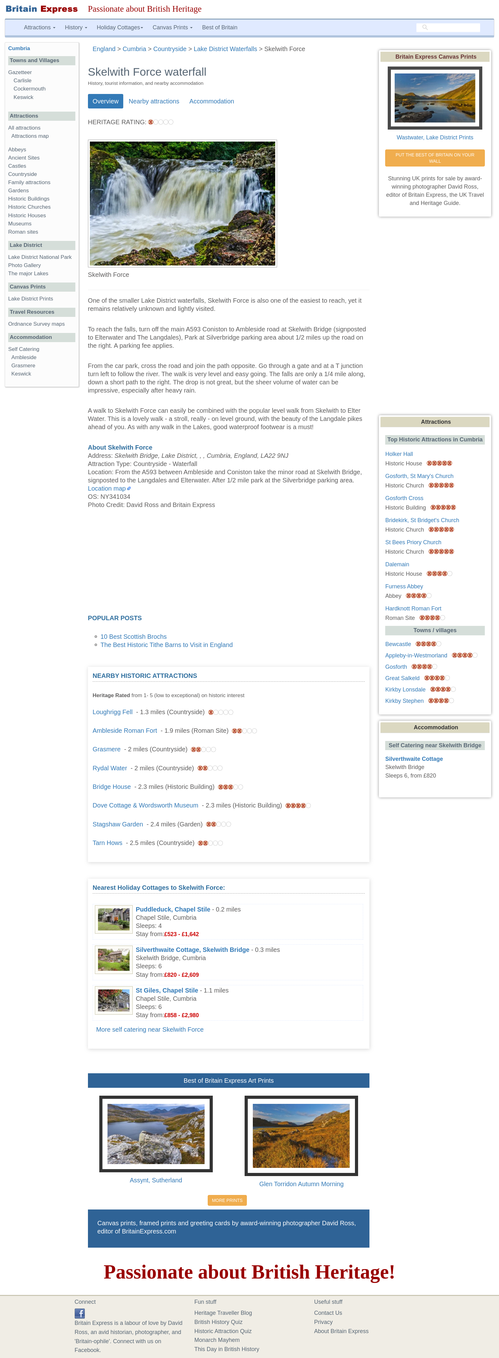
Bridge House (112, 786)
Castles (17, 166)
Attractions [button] (39, 27)
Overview (106, 101)
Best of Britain (219, 27)
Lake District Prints (30, 299)
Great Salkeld (402, 678)
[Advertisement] (228, 563)
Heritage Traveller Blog (223, 1313)
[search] (448, 27)
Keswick (23, 97)
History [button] (76, 27)
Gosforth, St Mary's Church (419, 476)
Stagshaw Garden (118, 824)
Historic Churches (29, 207)
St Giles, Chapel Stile (167, 990)
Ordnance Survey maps (36, 324)
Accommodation (211, 101)
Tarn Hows (107, 842)
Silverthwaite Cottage (414, 759)
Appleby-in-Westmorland (416, 655)
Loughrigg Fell (113, 711)
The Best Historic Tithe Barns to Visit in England (167, 644)
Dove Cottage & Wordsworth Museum (145, 805)
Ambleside (24, 357)
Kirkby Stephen (404, 701)
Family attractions (29, 182)
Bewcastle (398, 644)
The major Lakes (28, 274)
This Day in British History (226, 1349)
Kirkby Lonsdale (405, 689)
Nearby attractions (154, 101)
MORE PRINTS (227, 1200)
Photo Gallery (24, 265)
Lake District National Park (40, 257)
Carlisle (23, 81)
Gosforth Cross (404, 498)
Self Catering (23, 349)
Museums (20, 224)
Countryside (22, 174)
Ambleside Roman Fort (125, 730)
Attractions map (30, 136)
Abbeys (17, 150)
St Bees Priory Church (413, 542)
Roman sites (23, 232)
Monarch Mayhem (217, 1340)
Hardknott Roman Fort (413, 608)
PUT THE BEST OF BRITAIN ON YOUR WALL (436, 158)
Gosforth (396, 667)
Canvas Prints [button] (173, 27)
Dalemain (397, 564)
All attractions (24, 128)
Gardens (18, 191)
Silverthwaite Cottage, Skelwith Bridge (193, 949)
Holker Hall (399, 454)
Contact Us (328, 1313)
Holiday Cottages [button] (120, 27)
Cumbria (19, 48)
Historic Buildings (28, 199)
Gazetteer (20, 72)
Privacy (323, 1322)
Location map (107, 488)
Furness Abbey (404, 586)
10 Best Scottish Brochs (134, 636)
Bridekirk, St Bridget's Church (422, 520)
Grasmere (107, 749)
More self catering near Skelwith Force (150, 1029)
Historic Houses (27, 216)
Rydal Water (110, 768)
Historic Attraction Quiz (223, 1331)
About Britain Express (341, 1331)
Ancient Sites (24, 158)
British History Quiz (218, 1322)
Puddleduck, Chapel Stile (173, 909)
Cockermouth (30, 89)
